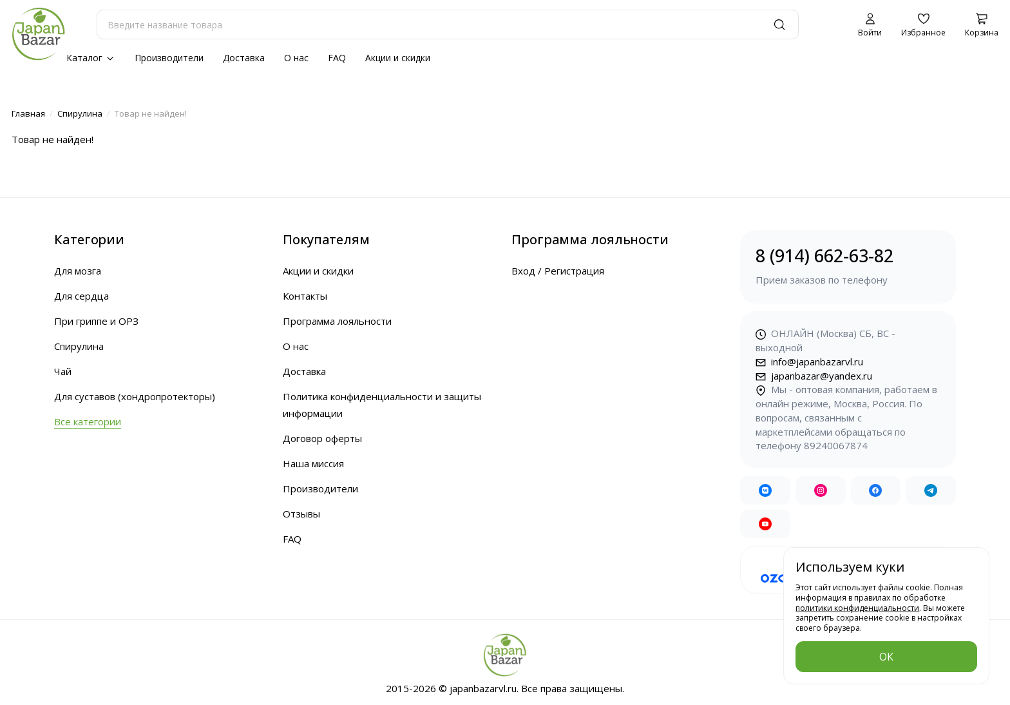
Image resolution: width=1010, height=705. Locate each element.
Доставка (244, 58)
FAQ (337, 58)
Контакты (305, 295)
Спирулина (79, 113)
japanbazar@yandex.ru (814, 375)
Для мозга (77, 270)
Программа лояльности (337, 320)
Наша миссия (313, 463)
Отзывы (301, 513)
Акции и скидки (397, 58)
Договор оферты (322, 438)
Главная (28, 113)
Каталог (90, 58)
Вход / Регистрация (557, 270)
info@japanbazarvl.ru (809, 361)
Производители (169, 58)
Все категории (87, 421)
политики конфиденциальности (857, 608)
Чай (62, 371)
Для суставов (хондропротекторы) (134, 396)
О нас (296, 58)
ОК (886, 657)
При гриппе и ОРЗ (96, 320)
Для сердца (81, 295)
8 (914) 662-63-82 (848, 266)
